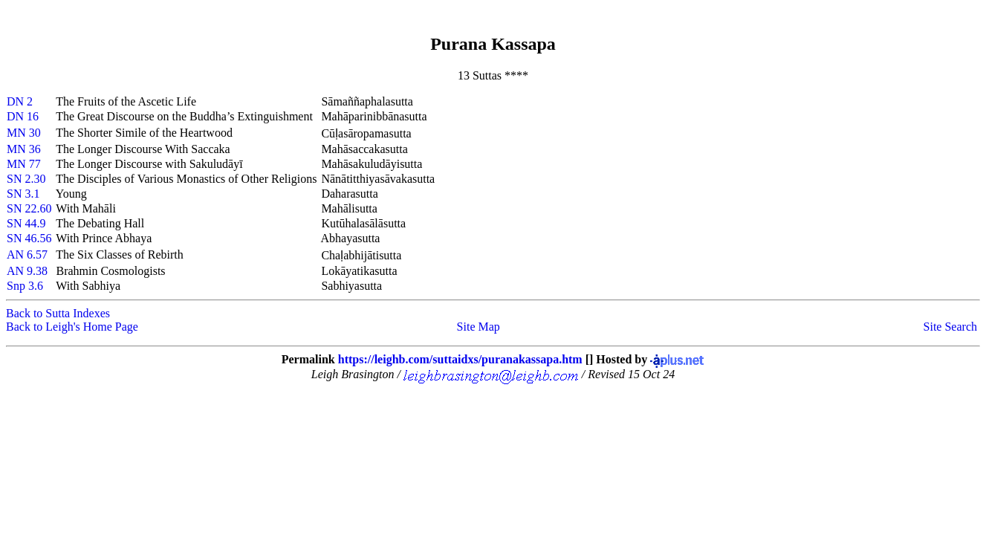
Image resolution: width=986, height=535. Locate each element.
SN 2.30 (26, 178)
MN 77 (24, 164)
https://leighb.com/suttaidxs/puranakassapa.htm (460, 359)
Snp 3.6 (25, 285)
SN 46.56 (29, 238)
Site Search (950, 326)
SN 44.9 (26, 223)
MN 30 (24, 132)
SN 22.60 (29, 208)
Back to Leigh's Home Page (72, 326)
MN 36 (24, 149)
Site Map (478, 326)
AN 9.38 (27, 271)
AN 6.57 (27, 254)
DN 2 (20, 101)
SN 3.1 (23, 193)
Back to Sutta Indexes (58, 313)
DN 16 (23, 116)
